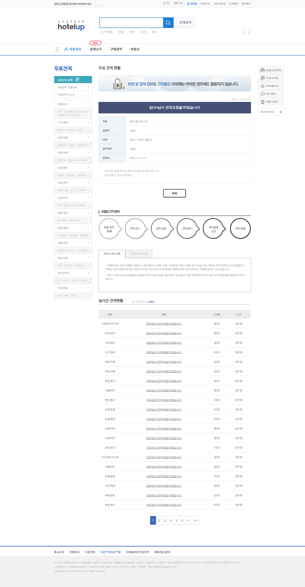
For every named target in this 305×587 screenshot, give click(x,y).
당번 (132, 32)
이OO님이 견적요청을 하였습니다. (164, 400)
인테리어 (62, 104)
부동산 (134, 49)
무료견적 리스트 (66, 94)
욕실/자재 (62, 258)
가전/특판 (62, 152)
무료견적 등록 (65, 80)
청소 (154, 32)
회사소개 (59, 552)
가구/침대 (62, 122)
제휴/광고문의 (162, 552)
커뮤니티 (205, 4)
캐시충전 (271, 93)
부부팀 (108, 32)
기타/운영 (62, 288)
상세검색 (185, 22)
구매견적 (116, 49)
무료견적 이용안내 (67, 87)
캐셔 (143, 32)
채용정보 (75, 49)
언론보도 (74, 552)
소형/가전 (62, 243)
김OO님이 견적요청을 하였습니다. (164, 342)
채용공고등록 (273, 70)
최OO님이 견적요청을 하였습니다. (164, 381)
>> (195, 520)
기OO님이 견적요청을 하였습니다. (164, 447)
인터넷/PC (63, 273)
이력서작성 (272, 78)
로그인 (166, 3)
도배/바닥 (62, 197)
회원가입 (178, 3)
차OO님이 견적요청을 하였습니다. (164, 352)
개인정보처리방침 (110, 552)
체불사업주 (272, 101)
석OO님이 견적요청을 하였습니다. (164, 476)
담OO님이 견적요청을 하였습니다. (164, 485)
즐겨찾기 (246, 4)
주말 (120, 32)
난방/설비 (62, 167)
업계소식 (96, 49)
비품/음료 (62, 228)
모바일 (192, 3)
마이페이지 (272, 86)
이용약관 (90, 552)
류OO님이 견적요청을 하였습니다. (164, 390)
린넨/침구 (62, 212)
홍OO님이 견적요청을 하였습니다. (164, 323)
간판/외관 (62, 137)
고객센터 (233, 4)
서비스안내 (219, 4)
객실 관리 (62, 182)
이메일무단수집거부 (137, 552)
